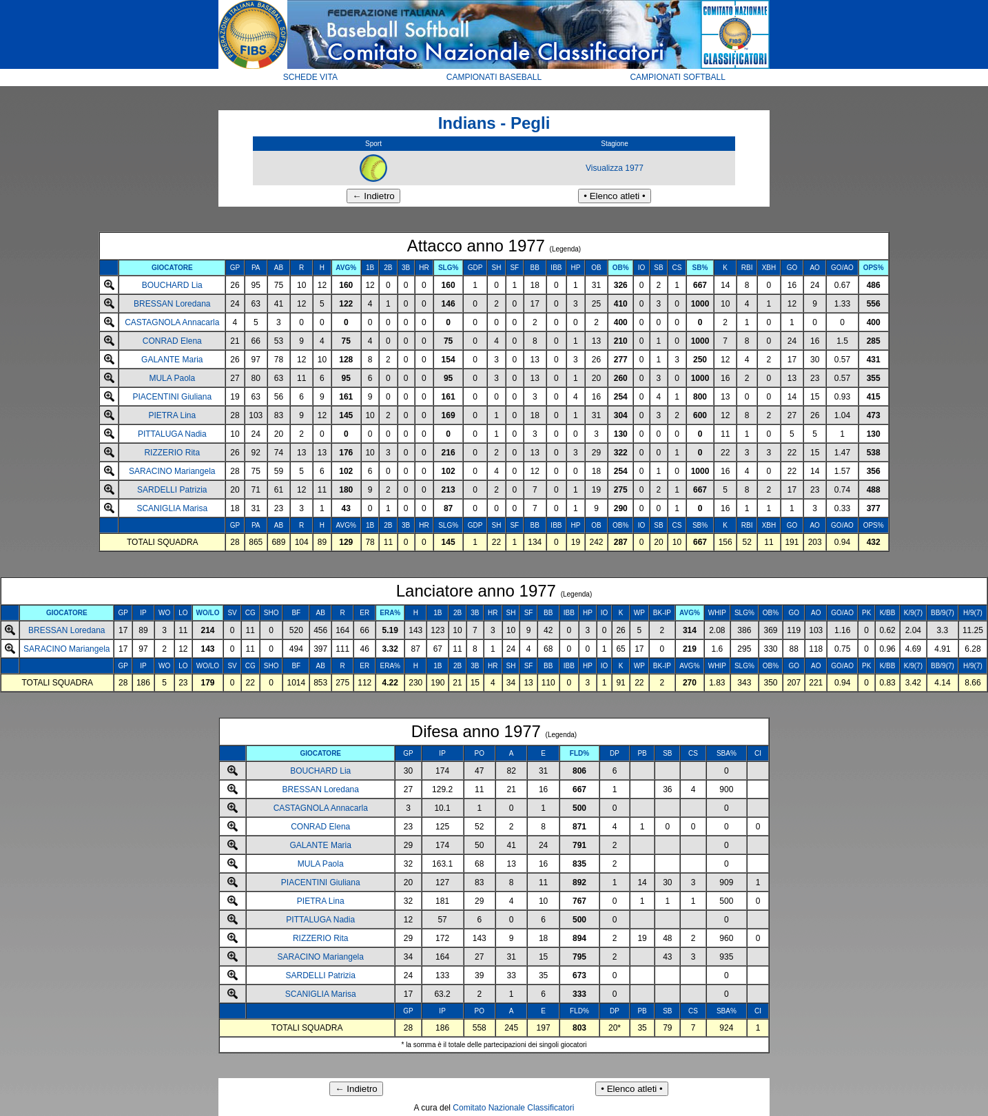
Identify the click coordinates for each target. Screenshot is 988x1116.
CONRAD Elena (172, 341)
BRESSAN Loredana (172, 304)
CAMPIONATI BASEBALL (494, 77)
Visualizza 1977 (615, 168)
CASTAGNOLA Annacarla (172, 322)
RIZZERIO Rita (172, 452)
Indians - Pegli (494, 123)
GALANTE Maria (172, 359)
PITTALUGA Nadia (172, 434)
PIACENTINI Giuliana (172, 397)
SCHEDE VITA (310, 77)
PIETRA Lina (172, 415)
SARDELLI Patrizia (172, 490)
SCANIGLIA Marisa (171, 508)
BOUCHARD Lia (172, 285)
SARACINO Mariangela (172, 471)
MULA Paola (172, 378)
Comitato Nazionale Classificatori (513, 1108)
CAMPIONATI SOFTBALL (677, 77)
